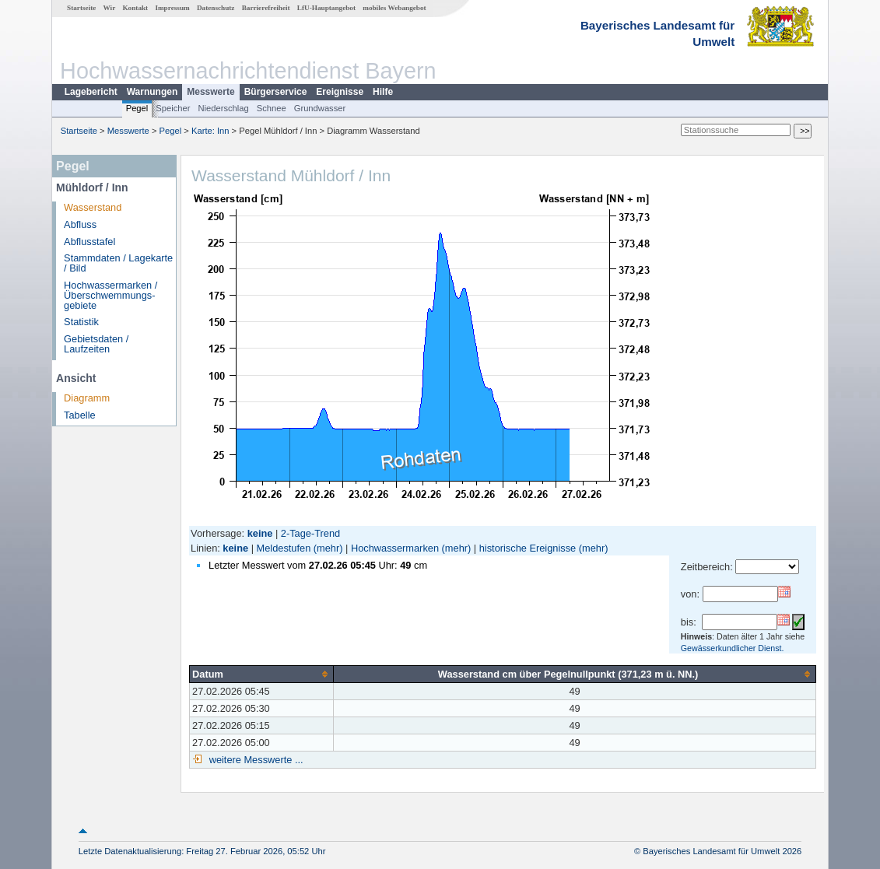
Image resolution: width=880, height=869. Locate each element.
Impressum (172, 8)
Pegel (137, 108)
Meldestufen (284, 548)
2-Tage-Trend (310, 533)
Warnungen (152, 91)
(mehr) (328, 548)
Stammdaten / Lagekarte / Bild (118, 263)
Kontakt (135, 8)
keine (235, 548)
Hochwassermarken (395, 548)
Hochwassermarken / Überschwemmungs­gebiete (110, 295)
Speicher (173, 108)
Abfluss (80, 224)
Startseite (81, 8)
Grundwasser (320, 108)
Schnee (271, 108)
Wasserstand (92, 207)
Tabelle (80, 415)
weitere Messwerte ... (254, 760)
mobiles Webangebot (394, 8)
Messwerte (210, 91)
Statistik (81, 322)
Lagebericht (91, 91)
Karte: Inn (210, 130)
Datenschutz (216, 8)
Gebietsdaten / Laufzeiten (96, 344)
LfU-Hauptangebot (326, 8)
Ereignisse (339, 91)
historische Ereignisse (527, 548)
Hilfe (383, 91)
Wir (109, 8)
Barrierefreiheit (266, 8)
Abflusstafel (89, 241)
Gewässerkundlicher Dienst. (732, 648)
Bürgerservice (275, 91)
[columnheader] (262, 673)
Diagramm (87, 398)
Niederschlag (223, 108)
